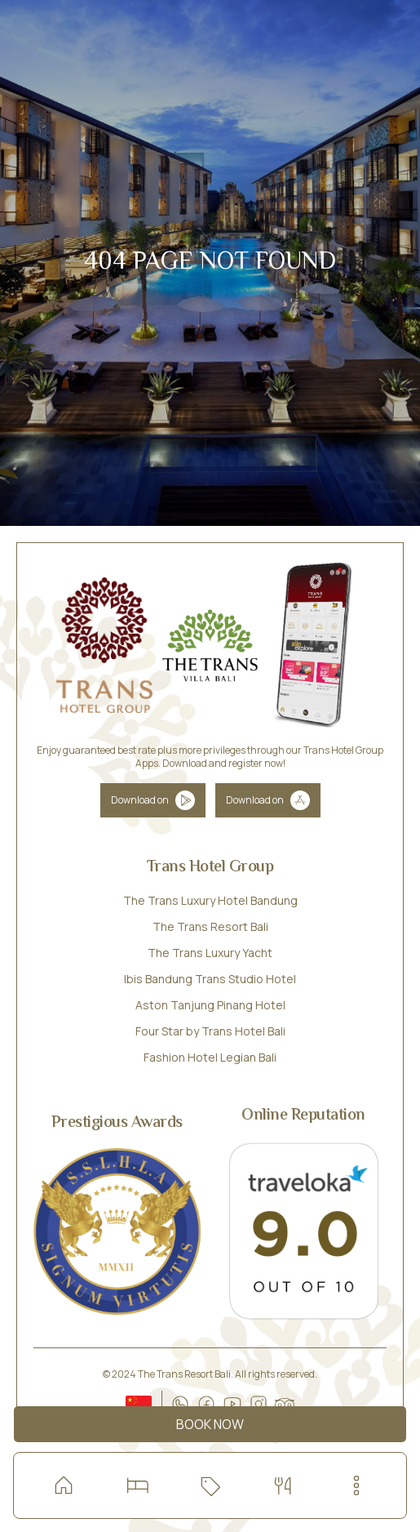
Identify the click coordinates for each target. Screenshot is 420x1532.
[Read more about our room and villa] (137, 1485)
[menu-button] (356, 1485)
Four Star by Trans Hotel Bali (210, 1031)
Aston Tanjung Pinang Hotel (210, 1005)
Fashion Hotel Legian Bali (210, 1057)
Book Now (210, 1424)
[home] (63, 1485)
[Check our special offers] (209, 1485)
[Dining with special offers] (283, 1485)
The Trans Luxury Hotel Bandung (210, 900)
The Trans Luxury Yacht (210, 952)
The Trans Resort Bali (210, 926)
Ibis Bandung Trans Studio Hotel (210, 978)
